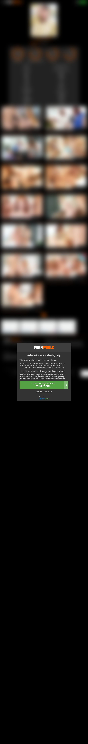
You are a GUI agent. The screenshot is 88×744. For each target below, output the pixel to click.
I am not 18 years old (44, 392)
